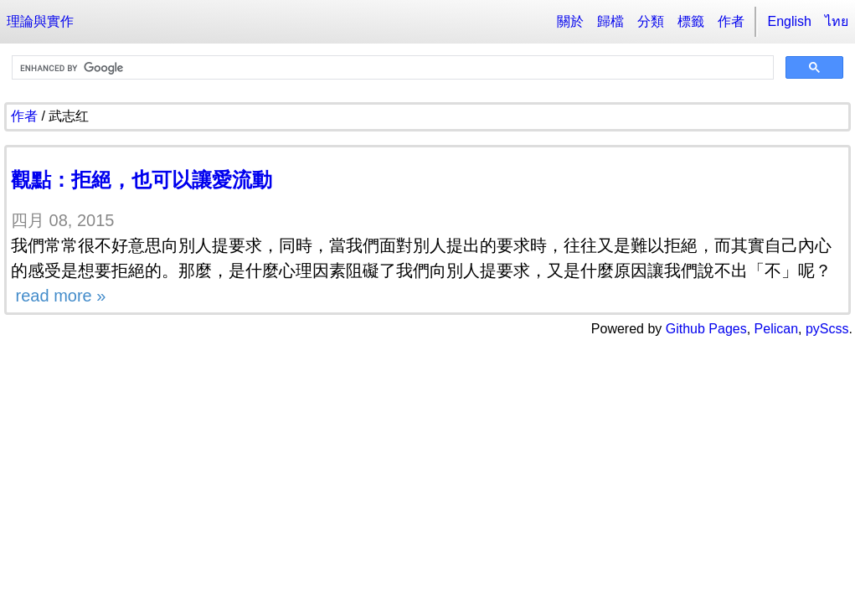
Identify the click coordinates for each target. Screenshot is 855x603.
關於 (570, 21)
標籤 (690, 21)
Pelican (776, 329)
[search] (391, 67)
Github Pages (706, 329)
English (789, 21)
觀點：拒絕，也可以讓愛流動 (141, 179)
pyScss (827, 329)
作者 (731, 21)
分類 (650, 21)
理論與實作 (40, 21)
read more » (58, 295)
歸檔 (610, 21)
